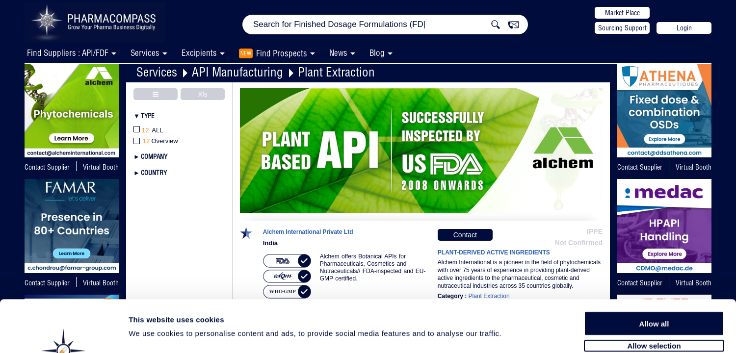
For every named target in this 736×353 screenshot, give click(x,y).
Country (154, 172)
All (148, 130)
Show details (515, 334)
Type (148, 116)
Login (684, 28)
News (338, 53)
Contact (465, 235)
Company (154, 156)
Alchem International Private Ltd (308, 232)
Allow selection (654, 293)
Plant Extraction (336, 71)
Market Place (622, 12)
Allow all (654, 271)
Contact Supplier (47, 167)
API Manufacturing (237, 71)
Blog (377, 53)
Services (156, 71)
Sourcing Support (622, 28)
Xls (202, 94)
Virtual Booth (101, 167)
